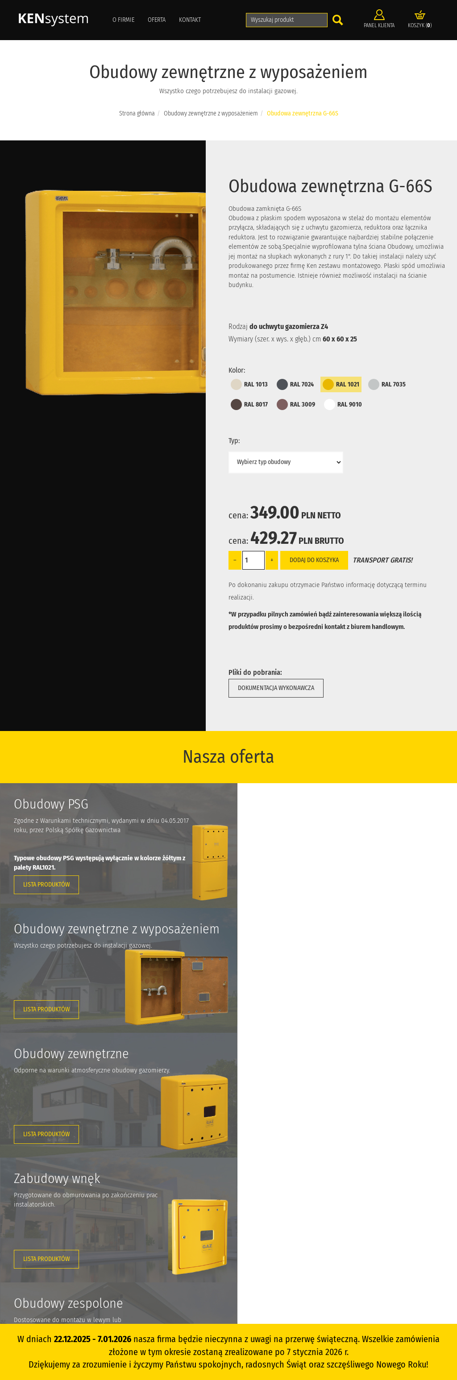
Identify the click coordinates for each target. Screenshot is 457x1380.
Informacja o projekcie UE (386, 1210)
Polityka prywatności (205, 1303)
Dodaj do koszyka (314, 560)
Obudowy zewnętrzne (274, 1223)
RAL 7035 (387, 384)
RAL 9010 (343, 404)
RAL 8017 (249, 404)
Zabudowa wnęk (268, 1236)
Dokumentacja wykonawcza (276, 688)
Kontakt (190, 20)
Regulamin (193, 1290)
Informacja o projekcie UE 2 (388, 1196)
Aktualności (194, 1223)
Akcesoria (260, 1263)
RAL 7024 (295, 384)
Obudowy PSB (265, 1196)
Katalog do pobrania (204, 1250)
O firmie (123, 20)
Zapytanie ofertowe (379, 1223)
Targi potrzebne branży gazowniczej (397, 1263)
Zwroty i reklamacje (203, 1276)
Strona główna (137, 113)
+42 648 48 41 (42, 1219)
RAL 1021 (341, 384)
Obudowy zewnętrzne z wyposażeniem (211, 113)
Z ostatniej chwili (376, 1236)
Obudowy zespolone (272, 1250)
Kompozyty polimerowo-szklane (394, 1250)
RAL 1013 (249, 384)
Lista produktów (46, 884)
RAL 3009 (296, 404)
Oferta (157, 20)
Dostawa (190, 1263)
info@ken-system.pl (56, 1232)
